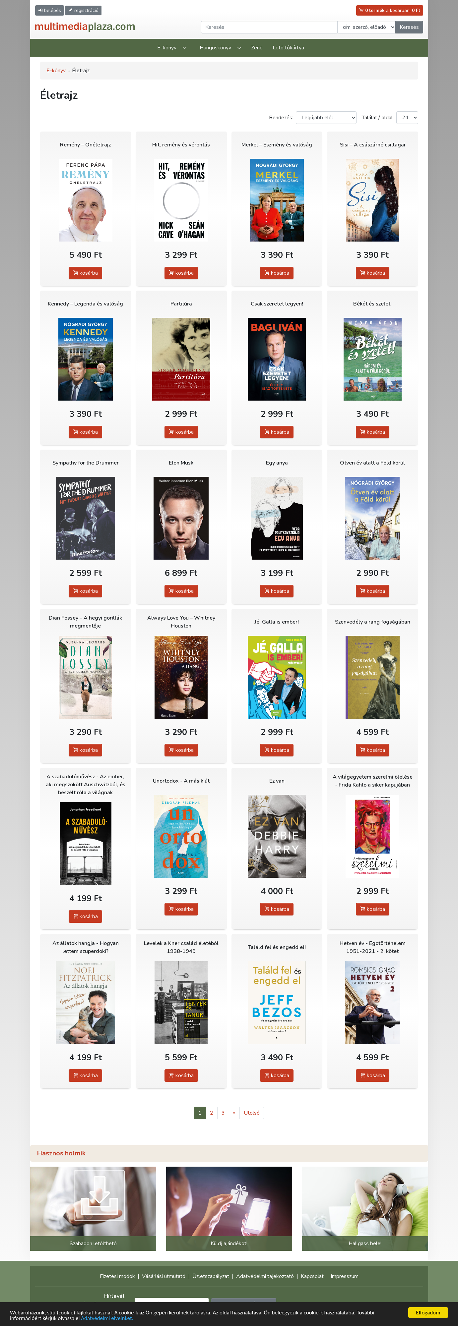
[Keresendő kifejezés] (269, 27)
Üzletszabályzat (210, 1276)
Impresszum (345, 1276)
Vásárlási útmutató (163, 1276)
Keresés (409, 27)
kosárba (85, 273)
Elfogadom (428, 1312)
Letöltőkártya (288, 47)
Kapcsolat (312, 1276)
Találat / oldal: (378, 117)
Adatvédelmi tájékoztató (265, 1276)
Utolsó (252, 1113)
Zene (257, 47)
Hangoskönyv (215, 47)
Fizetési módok (117, 1276)
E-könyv (166, 47)
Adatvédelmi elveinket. (107, 1318)
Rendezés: (281, 117)
